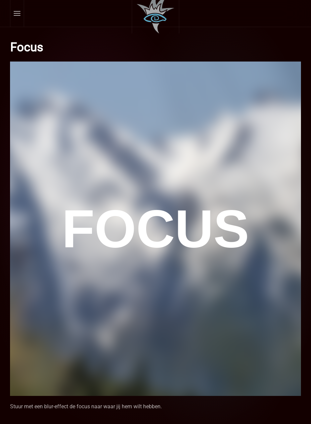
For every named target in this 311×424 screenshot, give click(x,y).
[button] (17, 13)
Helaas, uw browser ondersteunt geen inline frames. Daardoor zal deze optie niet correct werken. (155, 229)
